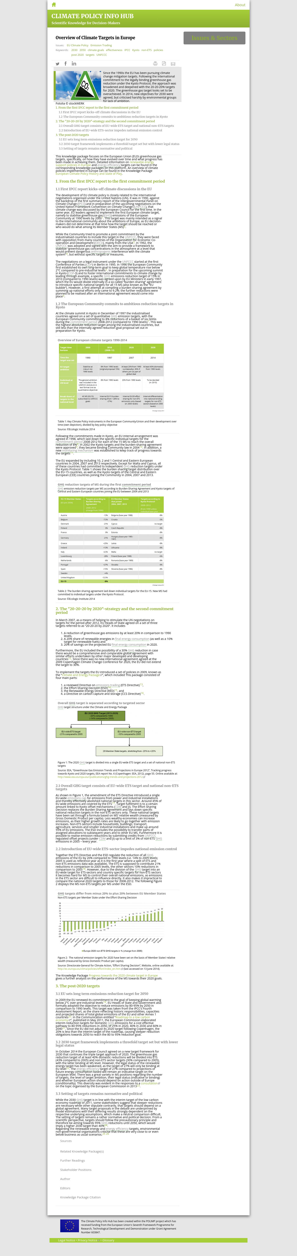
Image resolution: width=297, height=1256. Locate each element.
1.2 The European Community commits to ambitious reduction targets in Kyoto (113, 116)
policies (158, 50)
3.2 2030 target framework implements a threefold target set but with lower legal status (119, 144)
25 (103, 1134)
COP (89, 264)
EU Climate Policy (77, 45)
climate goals (96, 50)
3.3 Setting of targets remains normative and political (95, 148)
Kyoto (135, 50)
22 (67, 1068)
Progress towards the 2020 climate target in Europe (123, 975)
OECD (99, 243)
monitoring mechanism (77, 450)
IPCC (127, 50)
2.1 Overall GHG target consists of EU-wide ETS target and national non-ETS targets (116, 125)
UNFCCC (102, 54)
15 (115, 690)
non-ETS (146, 50)
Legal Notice (66, 1240)
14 (109, 687)
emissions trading (108, 685)
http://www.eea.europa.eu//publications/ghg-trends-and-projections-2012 (101, 777)
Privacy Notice (89, 1240)
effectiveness (114, 50)
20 (69, 1016)
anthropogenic (101, 251)
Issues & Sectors (214, 38)
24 (105, 1125)
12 (69, 658)
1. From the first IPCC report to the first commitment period (97, 107)
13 (141, 684)
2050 (83, 50)
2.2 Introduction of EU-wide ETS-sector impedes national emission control (110, 130)
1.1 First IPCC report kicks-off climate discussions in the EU (99, 112)
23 (138, 1085)
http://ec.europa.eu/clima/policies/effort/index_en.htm (90, 969)
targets (90, 54)
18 (83, 869)
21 (63, 1028)
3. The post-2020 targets (72, 134)
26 (107, 1134)
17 (113, 803)
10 (140, 447)
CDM (118, 807)
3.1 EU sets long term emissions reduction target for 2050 (98, 139)
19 (104, 1002)
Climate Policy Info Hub (93, 16)
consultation (150, 1083)
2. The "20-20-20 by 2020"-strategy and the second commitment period (105, 121)
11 (71, 452)
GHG (107, 215)
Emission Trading (101, 45)
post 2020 (77, 54)
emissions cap (76, 798)
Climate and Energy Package (82, 675)
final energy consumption (132, 639)
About (240, 4)
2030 (74, 50)
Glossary (108, 1240)
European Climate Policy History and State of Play (89, 174)
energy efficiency (109, 165)
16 (142, 693)
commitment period (83, 322)
